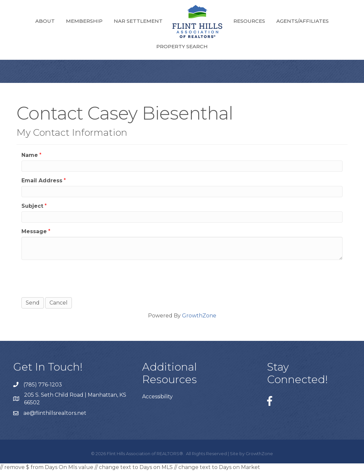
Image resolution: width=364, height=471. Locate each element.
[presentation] (71, 278)
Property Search (182, 46)
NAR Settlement (138, 21)
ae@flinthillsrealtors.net (54, 413)
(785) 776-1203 (42, 384)
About (45, 21)
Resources (249, 21)
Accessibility (157, 396)
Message (34, 231)
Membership (84, 21)
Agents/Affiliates (302, 21)
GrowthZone (199, 315)
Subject (32, 206)
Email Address (41, 180)
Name (29, 155)
